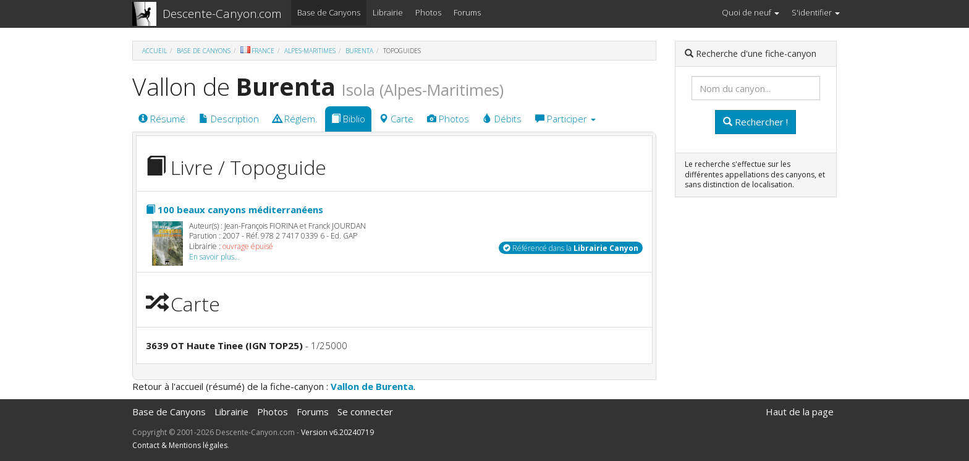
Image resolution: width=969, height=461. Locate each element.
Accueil (154, 50)
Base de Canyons (328, 12)
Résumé (161, 118)
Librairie (388, 12)
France (257, 50)
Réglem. (295, 118)
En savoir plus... (214, 257)
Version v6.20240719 (337, 432)
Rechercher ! (755, 122)
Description (229, 118)
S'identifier (816, 12)
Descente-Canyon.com (222, 14)
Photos (428, 12)
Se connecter (365, 411)
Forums (467, 12)
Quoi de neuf (750, 12)
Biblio (348, 118)
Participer (565, 118)
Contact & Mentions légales (179, 445)
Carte (396, 118)
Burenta (359, 50)
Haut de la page (800, 411)
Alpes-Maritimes (310, 50)
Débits (502, 118)
